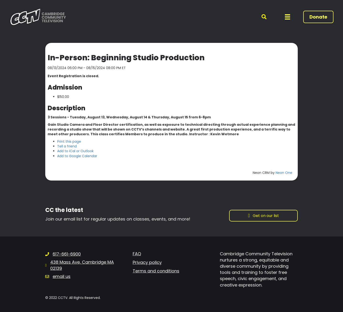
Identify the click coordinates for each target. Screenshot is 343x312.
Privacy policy (147, 262)
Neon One (284, 172)
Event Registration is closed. (73, 76)
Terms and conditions (156, 271)
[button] (261, 17)
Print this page (69, 141)
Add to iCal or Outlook (75, 151)
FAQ (137, 254)
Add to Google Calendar (77, 156)
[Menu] (287, 17)
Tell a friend (67, 146)
